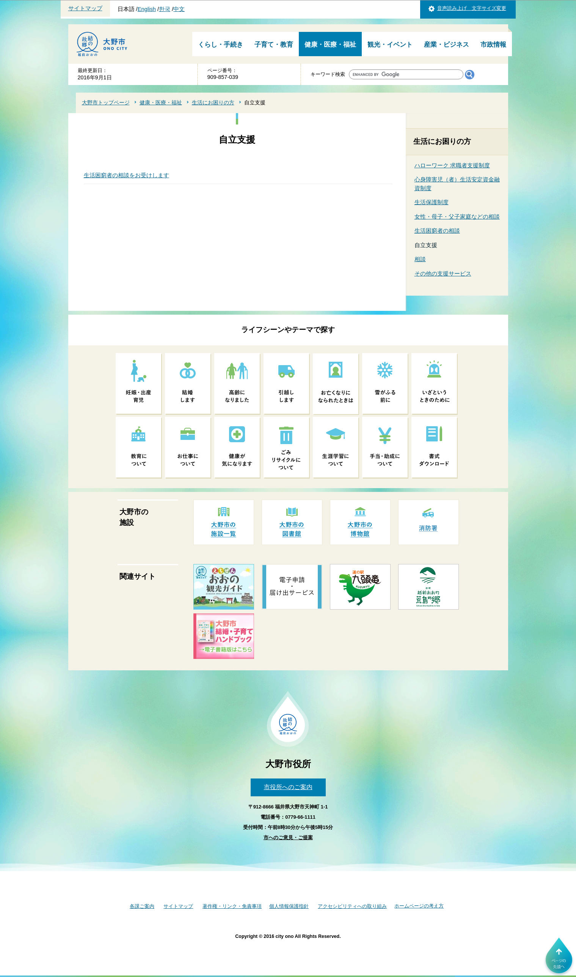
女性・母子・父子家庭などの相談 (457, 216)
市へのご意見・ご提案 (288, 837)
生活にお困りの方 (213, 102)
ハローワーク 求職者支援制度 (452, 165)
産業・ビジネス (446, 44)
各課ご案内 (142, 906)
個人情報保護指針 (289, 906)
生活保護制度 (431, 202)
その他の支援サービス (442, 273)
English (147, 9)
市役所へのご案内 (288, 787)
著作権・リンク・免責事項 (232, 906)
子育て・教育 (273, 44)
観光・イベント (390, 44)
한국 (164, 9)
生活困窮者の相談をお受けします (126, 175)
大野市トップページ (106, 102)
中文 (179, 9)
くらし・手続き (220, 44)
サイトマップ (85, 8)
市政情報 (493, 44)
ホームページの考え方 (419, 906)
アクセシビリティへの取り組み (352, 906)
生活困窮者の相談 (437, 230)
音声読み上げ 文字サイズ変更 (471, 8)
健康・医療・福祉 (330, 44)
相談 (420, 259)
